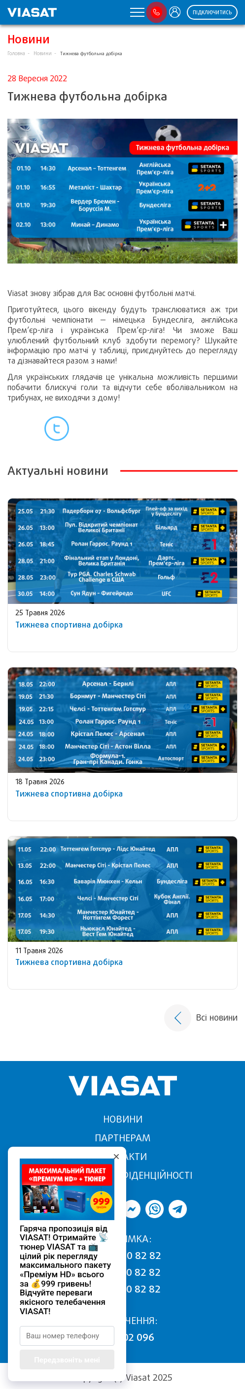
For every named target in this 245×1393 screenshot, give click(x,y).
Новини (43, 53)
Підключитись (212, 12)
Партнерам (122, 1138)
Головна (16, 53)
